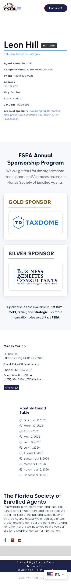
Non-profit (10, 115)
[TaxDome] (35, 222)
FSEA (55, 317)
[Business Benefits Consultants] (35, 277)
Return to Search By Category (22, 54)
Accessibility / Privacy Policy (35, 562)
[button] (19, 8)
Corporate (53, 111)
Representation (27, 115)
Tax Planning (45, 115)
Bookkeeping (38, 111)
